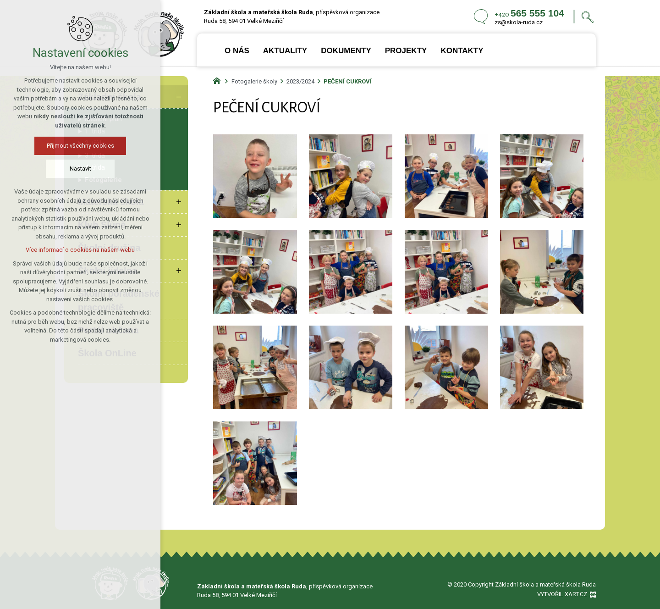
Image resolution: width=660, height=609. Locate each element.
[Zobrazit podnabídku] (179, 201)
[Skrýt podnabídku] (179, 96)
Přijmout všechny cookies (80, 145)
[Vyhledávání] (588, 17)
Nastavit (80, 168)
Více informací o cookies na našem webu (80, 249)
